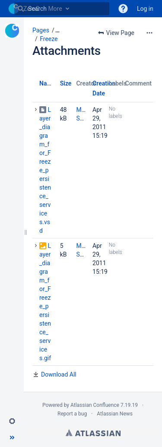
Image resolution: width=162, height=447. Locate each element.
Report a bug (72, 414)
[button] (12, 421)
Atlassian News (115, 414)
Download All (58, 374)
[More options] (149, 32)
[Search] (20, 8)
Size (66, 83)
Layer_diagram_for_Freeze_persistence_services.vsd (45, 170)
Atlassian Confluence (94, 405)
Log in (145, 8)
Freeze (48, 38)
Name (47, 83)
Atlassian (93, 432)
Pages (40, 30)
